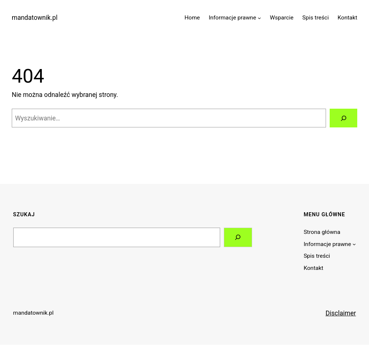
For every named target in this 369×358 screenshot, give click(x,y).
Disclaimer (341, 313)
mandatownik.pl (34, 17)
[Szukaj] (343, 118)
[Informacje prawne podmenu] (259, 17)
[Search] (238, 237)
